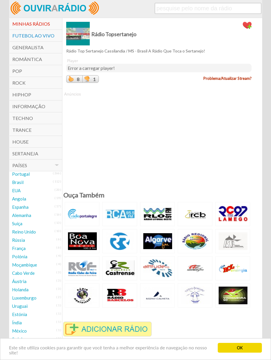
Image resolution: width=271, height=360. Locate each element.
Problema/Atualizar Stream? (227, 78)
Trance (21, 130)
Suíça (17, 223)
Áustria (19, 281)
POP (17, 71)
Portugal (21, 174)
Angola (19, 198)
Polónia (19, 256)
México (19, 330)
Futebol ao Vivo (33, 35)
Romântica (27, 59)
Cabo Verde (23, 273)
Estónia (19, 314)
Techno (22, 118)
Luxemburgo (24, 297)
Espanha (20, 207)
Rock (19, 83)
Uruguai (20, 306)
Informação (28, 106)
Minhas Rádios (31, 24)
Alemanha (21, 215)
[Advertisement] (159, 138)
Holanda (20, 289)
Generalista (28, 47)
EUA (16, 190)
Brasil (18, 182)
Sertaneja (25, 153)
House (20, 141)
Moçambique (24, 264)
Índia (17, 322)
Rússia (18, 240)
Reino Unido (24, 231)
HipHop (21, 94)
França (19, 248)
